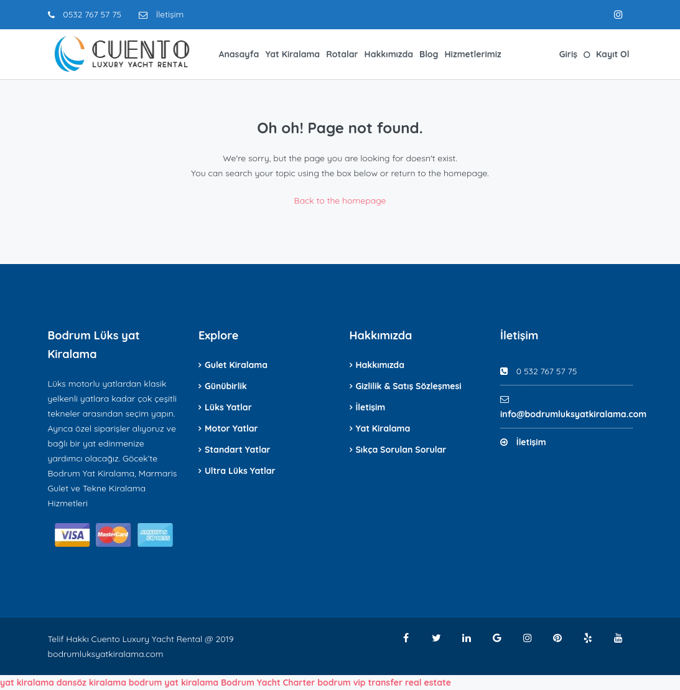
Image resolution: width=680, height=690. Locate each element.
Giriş (568, 54)
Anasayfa (239, 54)
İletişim (161, 14)
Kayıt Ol (613, 54)
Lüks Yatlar (228, 407)
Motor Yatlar (231, 428)
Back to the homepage (340, 200)
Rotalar (342, 54)
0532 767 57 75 (84, 14)
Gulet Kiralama (236, 365)
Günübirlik (226, 386)
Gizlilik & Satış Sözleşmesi (409, 386)
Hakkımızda (389, 54)
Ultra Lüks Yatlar (240, 470)
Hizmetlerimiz (473, 54)
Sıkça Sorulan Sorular (401, 449)
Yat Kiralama (292, 54)
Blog (428, 54)
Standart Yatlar (238, 449)
